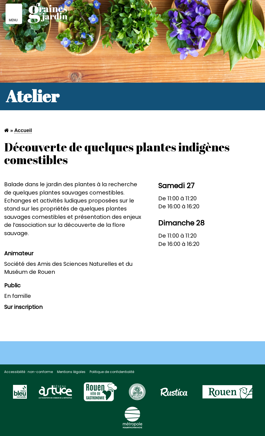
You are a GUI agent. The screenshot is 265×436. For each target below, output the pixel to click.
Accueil (23, 130)
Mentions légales (71, 371)
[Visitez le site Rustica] (174, 394)
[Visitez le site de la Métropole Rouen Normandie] (132, 420)
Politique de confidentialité (112, 371)
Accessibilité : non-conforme (28, 371)
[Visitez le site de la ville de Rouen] (227, 394)
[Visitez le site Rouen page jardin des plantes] (137, 394)
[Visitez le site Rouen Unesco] (100, 394)
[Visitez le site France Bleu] (20, 394)
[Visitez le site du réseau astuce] (55, 394)
